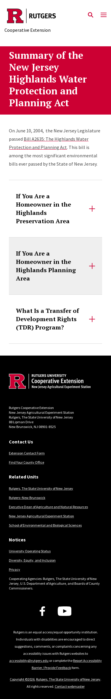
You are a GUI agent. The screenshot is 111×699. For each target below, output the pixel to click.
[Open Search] (90, 15)
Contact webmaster (70, 686)
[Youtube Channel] (65, 611)
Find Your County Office (26, 462)
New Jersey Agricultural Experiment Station (41, 516)
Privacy (14, 569)
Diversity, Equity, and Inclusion (32, 560)
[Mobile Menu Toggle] (103, 15)
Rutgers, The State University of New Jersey (41, 488)
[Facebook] (42, 611)
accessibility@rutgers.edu (29, 660)
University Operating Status (30, 551)
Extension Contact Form (27, 453)
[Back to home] (49, 382)
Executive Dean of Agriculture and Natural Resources (48, 507)
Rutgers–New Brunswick (27, 497)
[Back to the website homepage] (31, 16)
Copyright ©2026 (22, 679)
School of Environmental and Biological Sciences (45, 525)
